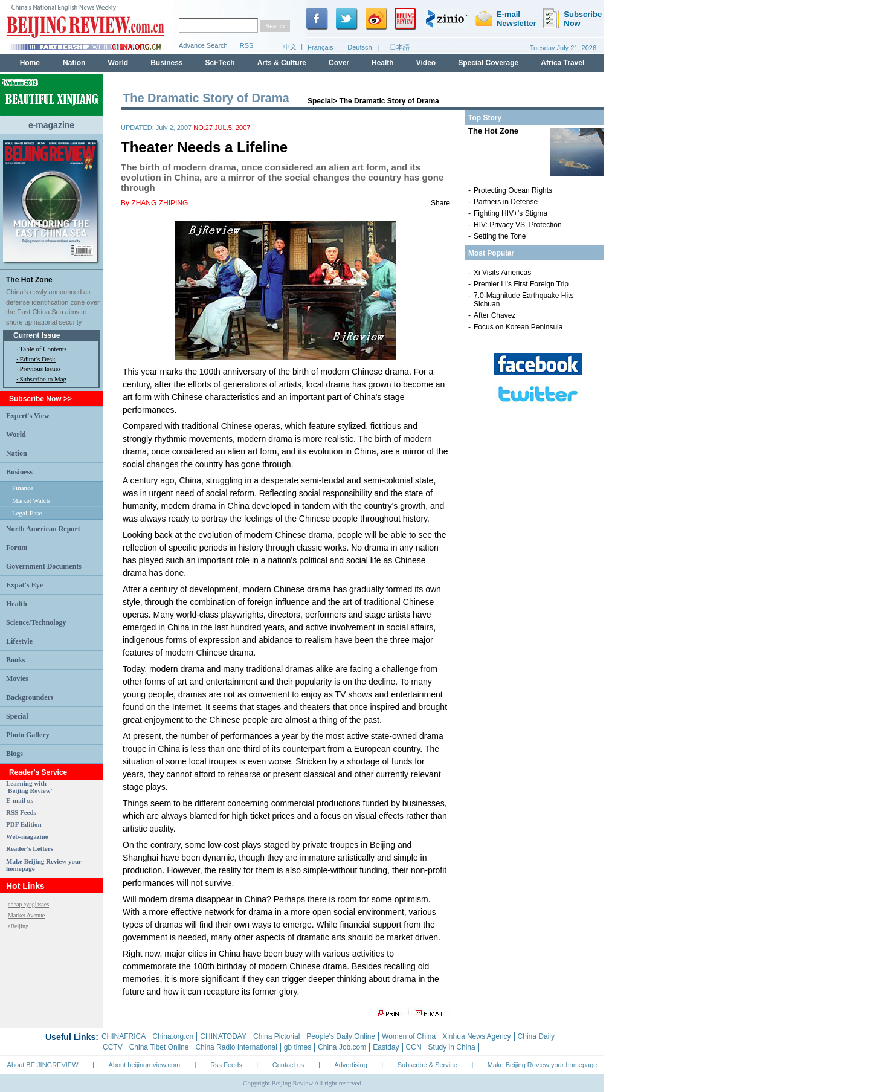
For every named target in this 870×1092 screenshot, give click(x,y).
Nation (16, 453)
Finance (22, 487)
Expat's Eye (24, 585)
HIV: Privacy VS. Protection (518, 225)
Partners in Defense (506, 202)
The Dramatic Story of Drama (389, 101)
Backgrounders (29, 697)
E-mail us (19, 800)
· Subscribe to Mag (41, 379)
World (16, 434)
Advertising (350, 1064)
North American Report (43, 529)
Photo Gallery (28, 735)
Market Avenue (26, 915)
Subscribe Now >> (40, 399)
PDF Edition (24, 824)
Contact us (288, 1064)
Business (19, 472)
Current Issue (36, 335)
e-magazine (51, 125)
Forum (16, 547)
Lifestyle (19, 641)
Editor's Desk (38, 359)
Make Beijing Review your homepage (543, 1064)
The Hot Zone (29, 280)
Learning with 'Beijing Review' (29, 787)
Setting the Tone (500, 236)
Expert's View (28, 416)
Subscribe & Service (427, 1064)
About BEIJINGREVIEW (43, 1064)
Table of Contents (42, 348)
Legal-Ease (27, 513)
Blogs (14, 753)
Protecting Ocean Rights (513, 190)
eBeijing (18, 926)
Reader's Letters (29, 848)
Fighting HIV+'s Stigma (510, 213)
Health (16, 603)
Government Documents (44, 566)
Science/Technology (36, 622)
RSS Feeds (21, 812)
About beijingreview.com (145, 1064)
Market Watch (31, 500)
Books (15, 660)
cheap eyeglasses (28, 904)
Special (17, 716)
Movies (17, 678)
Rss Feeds (226, 1064)
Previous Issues (40, 368)
